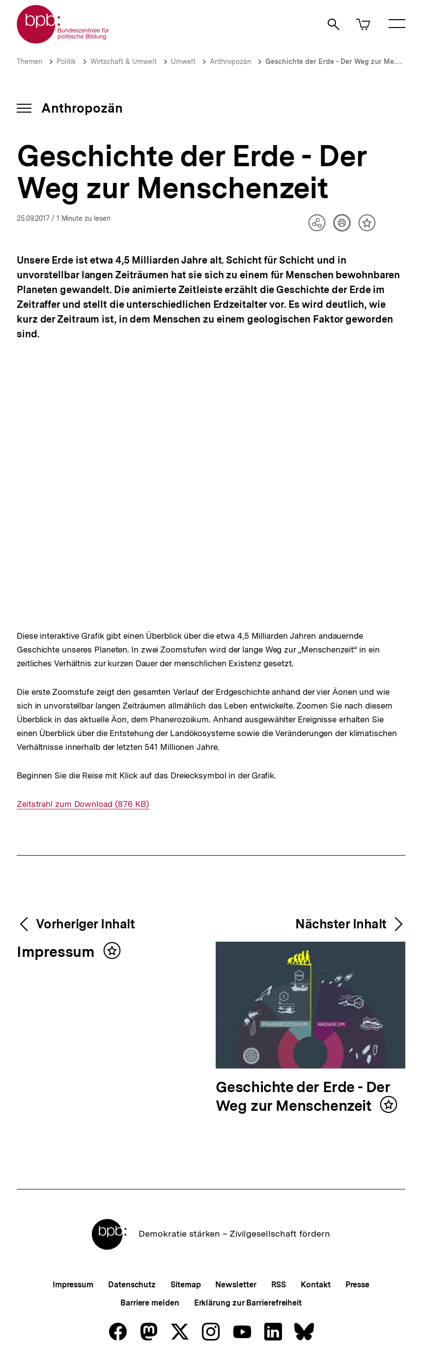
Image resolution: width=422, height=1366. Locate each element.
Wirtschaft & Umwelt (123, 61)
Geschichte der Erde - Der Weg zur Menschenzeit (303, 1097)
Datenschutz (132, 1284)
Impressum (57, 952)
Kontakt (315, 1284)
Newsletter (235, 1284)
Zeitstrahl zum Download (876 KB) (83, 804)
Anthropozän (230, 61)
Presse (357, 1284)
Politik (66, 61)
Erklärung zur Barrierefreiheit (248, 1302)
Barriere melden (149, 1302)
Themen (29, 61)
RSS (278, 1284)
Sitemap (185, 1284)
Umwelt (183, 61)
